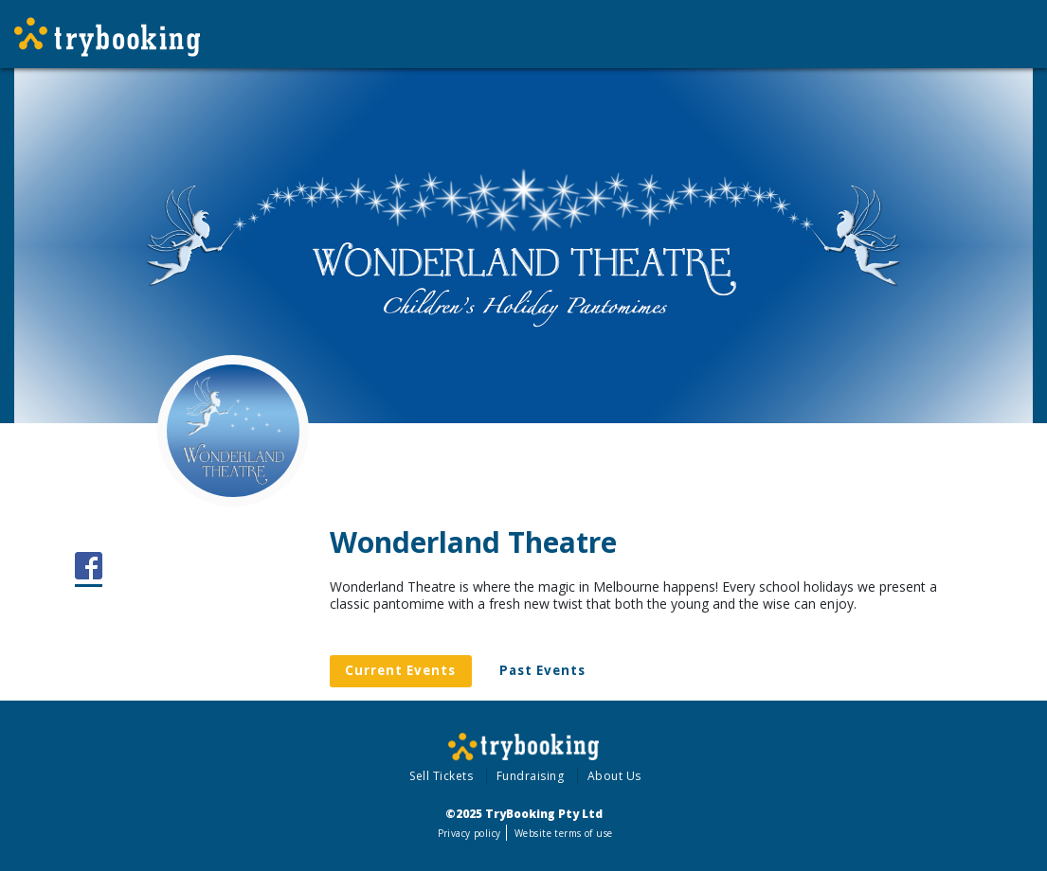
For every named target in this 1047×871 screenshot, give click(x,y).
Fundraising (530, 776)
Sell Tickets (441, 776)
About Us (614, 776)
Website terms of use (563, 833)
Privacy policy (469, 833)
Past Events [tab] (542, 670)
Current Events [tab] (400, 670)
